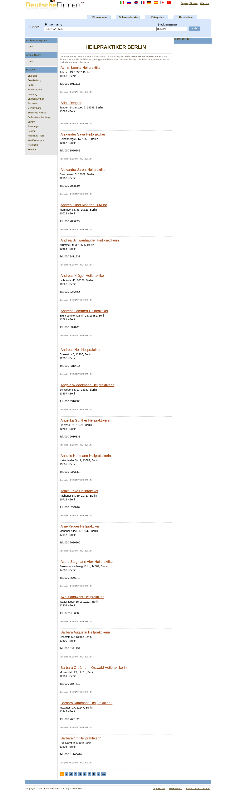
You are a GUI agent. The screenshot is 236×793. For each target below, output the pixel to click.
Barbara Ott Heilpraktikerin (81, 738)
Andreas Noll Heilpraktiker (81, 350)
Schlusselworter (128, 17)
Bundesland (186, 17)
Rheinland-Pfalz (36, 135)
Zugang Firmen (189, 3)
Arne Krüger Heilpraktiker (80, 526)
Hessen (32, 131)
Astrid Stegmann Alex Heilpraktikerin (88, 562)
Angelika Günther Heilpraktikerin (85, 420)
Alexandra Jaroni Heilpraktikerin (85, 170)
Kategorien (157, 17)
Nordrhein (33, 145)
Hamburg (32, 94)
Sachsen (32, 103)
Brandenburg (34, 80)
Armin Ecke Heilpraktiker (79, 491)
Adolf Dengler (71, 103)
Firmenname (99, 17)
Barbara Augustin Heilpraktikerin (85, 632)
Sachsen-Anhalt (36, 99)
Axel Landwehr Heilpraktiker (82, 597)
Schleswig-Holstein (37, 112)
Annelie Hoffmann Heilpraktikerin (86, 456)
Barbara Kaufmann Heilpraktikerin (86, 703)
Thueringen (33, 126)
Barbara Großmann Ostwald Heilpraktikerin (94, 668)
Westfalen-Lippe (36, 140)
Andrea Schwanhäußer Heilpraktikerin (90, 240)
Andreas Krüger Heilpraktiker (83, 276)
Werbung (205, 3)
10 (103, 773)
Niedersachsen (35, 89)
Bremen (32, 149)
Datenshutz (175, 788)
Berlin (31, 85)
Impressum (159, 788)
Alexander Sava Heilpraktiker (83, 134)
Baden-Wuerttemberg (39, 117)
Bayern (31, 122)
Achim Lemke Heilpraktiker (81, 67)
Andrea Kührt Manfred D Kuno (84, 205)
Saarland (32, 75)
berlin (30, 46)
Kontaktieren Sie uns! (198, 788)
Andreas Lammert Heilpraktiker (84, 311)
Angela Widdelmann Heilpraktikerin (87, 385)
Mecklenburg (34, 108)
